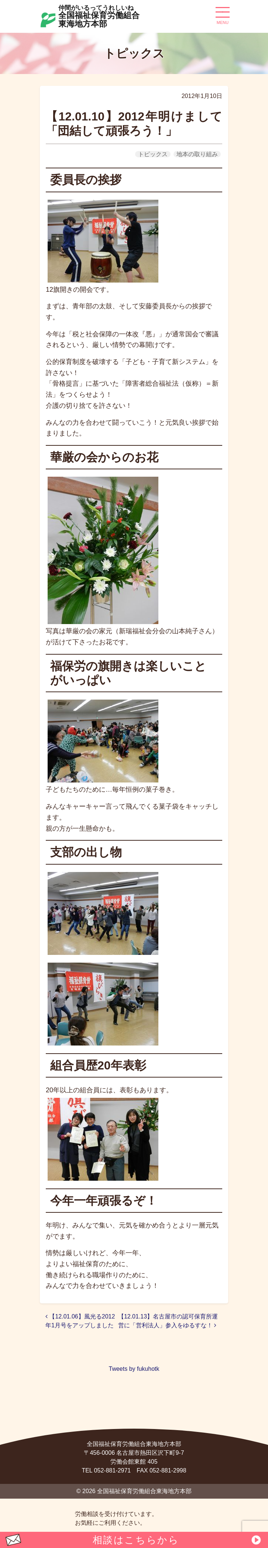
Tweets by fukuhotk (134, 1369)
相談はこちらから (136, 1540)
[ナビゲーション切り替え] (223, 15)
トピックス (153, 154)
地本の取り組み (197, 154)
